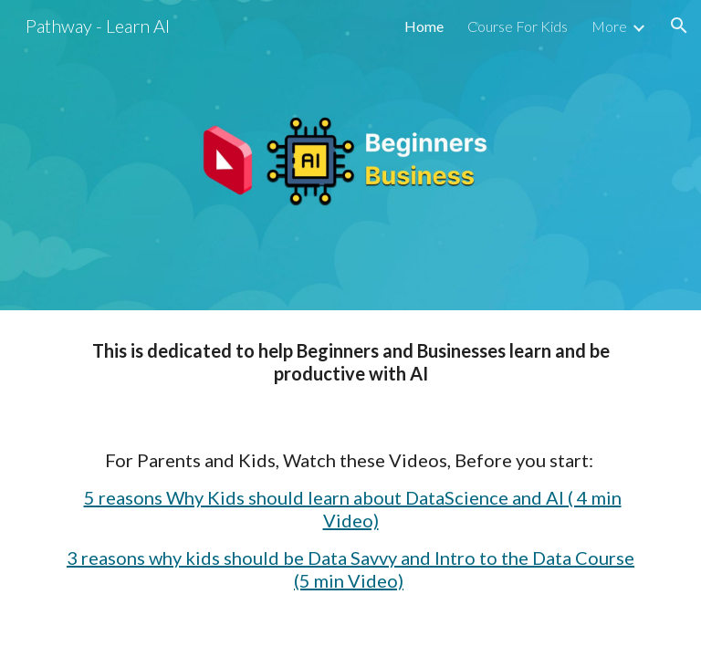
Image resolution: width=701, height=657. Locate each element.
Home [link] (424, 26)
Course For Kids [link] (517, 26)
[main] (350, 466)
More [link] (609, 26)
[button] (679, 25)
